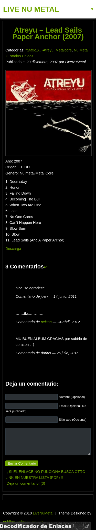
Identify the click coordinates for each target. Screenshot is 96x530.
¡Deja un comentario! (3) (25, 483)
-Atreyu (48, 50)
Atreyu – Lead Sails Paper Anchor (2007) (48, 33)
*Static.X (32, 50)
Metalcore (64, 50)
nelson (46, 322)
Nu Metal (81, 50)
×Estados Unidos (19, 56)
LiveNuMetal (43, 513)
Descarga (13, 249)
